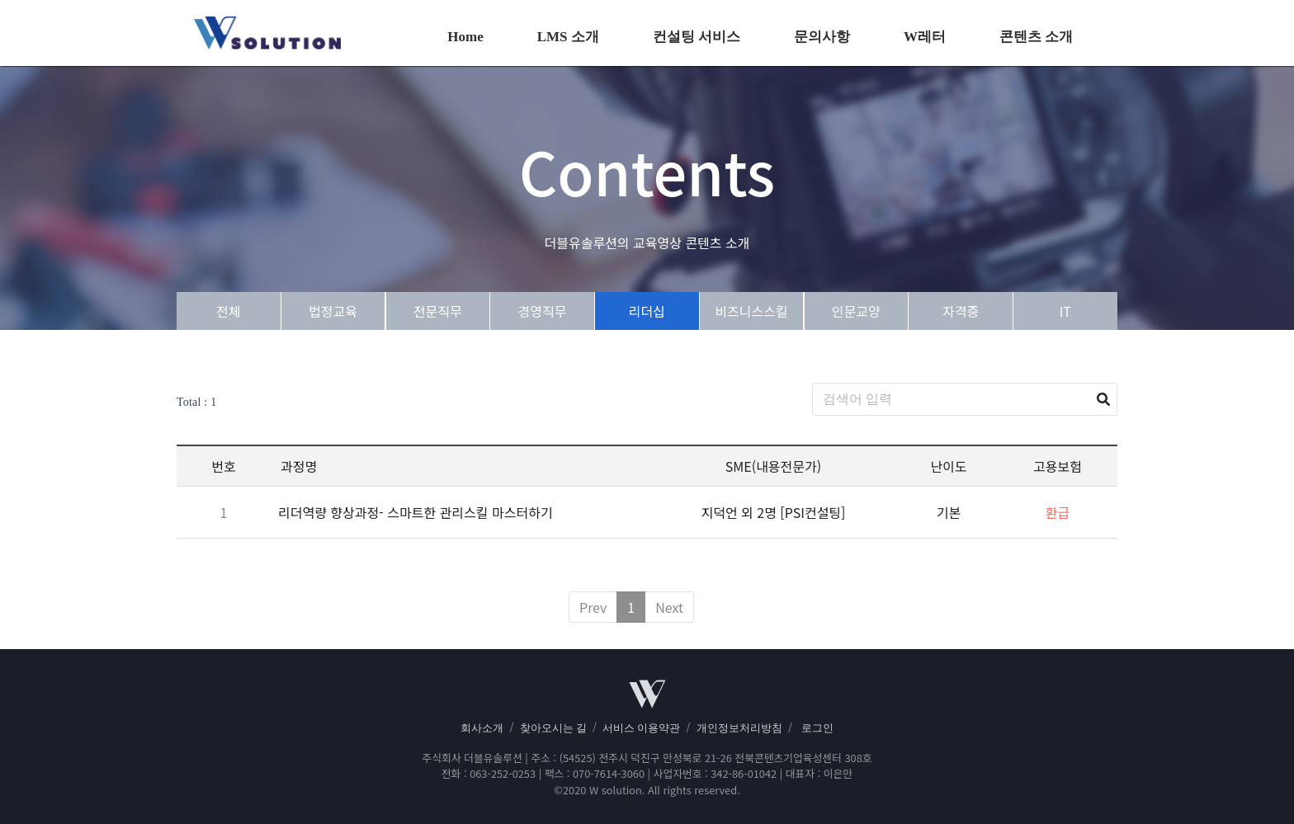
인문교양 (856, 311)
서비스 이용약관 (641, 728)
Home (465, 37)
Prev (593, 607)
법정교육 (333, 311)
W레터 (925, 37)
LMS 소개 (568, 37)
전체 (228, 311)
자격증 (960, 311)
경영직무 (542, 311)
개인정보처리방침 (739, 728)
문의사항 (822, 37)
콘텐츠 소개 (1036, 37)
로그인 (817, 728)
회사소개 (481, 728)
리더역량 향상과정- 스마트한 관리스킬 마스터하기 (415, 512)
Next (669, 607)
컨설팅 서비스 (696, 37)
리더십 (647, 311)
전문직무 (437, 311)
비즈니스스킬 (751, 311)
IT (1065, 311)
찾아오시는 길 (553, 728)
